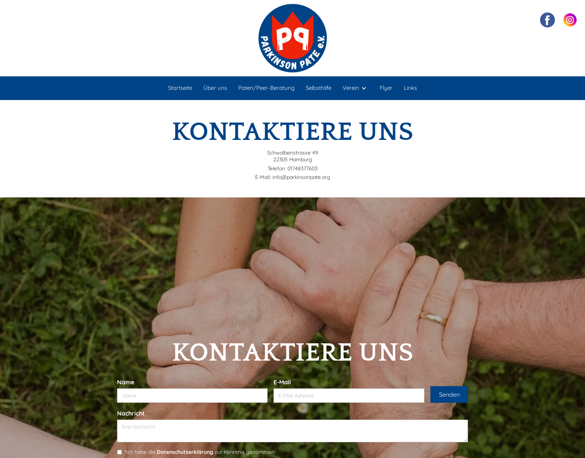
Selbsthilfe (318, 87)
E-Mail (282, 382)
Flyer (386, 87)
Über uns (215, 87)
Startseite (180, 87)
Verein (351, 87)
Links (410, 87)
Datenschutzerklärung (185, 452)
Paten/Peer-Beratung (266, 87)
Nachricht (131, 413)
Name (125, 382)
